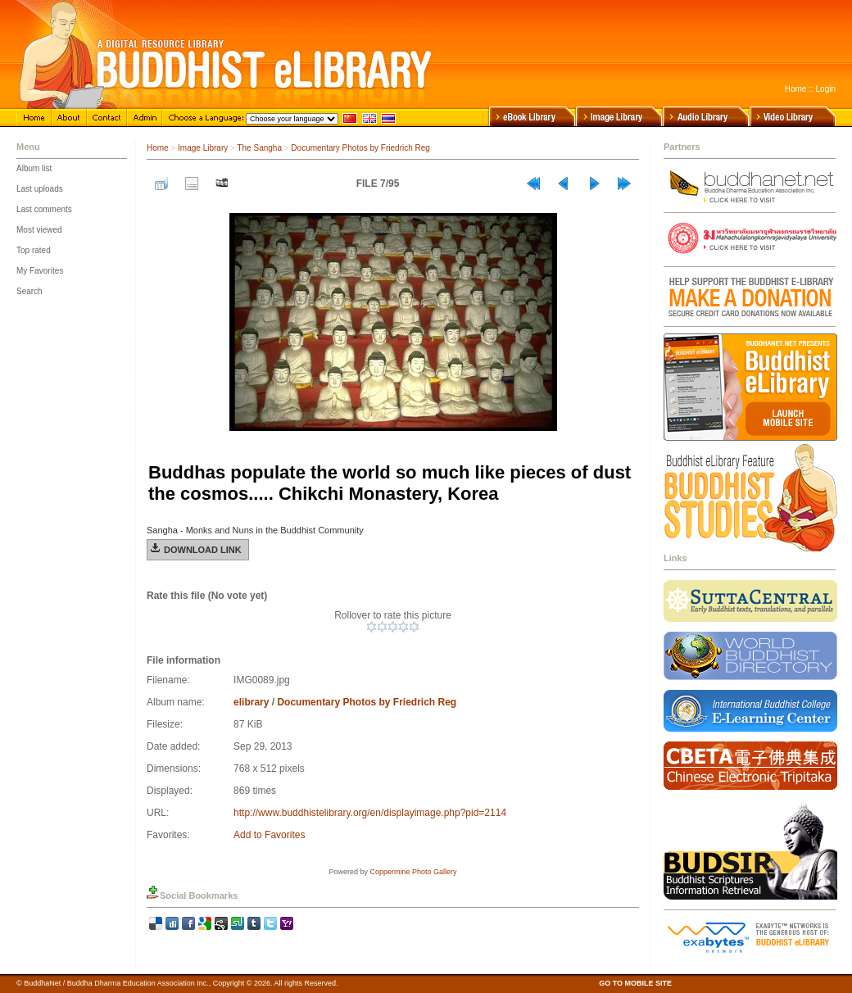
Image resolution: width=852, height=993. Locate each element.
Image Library (203, 147)
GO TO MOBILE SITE (635, 983)
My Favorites (39, 270)
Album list (34, 168)
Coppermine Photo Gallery (412, 872)
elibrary (251, 702)
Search (29, 291)
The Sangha (259, 147)
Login (826, 88)
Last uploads (39, 188)
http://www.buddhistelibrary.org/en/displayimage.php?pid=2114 (369, 812)
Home (796, 88)
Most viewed (39, 229)
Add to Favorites (269, 835)
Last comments (44, 209)
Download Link (203, 550)
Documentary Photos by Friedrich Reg (360, 147)
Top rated (33, 250)
